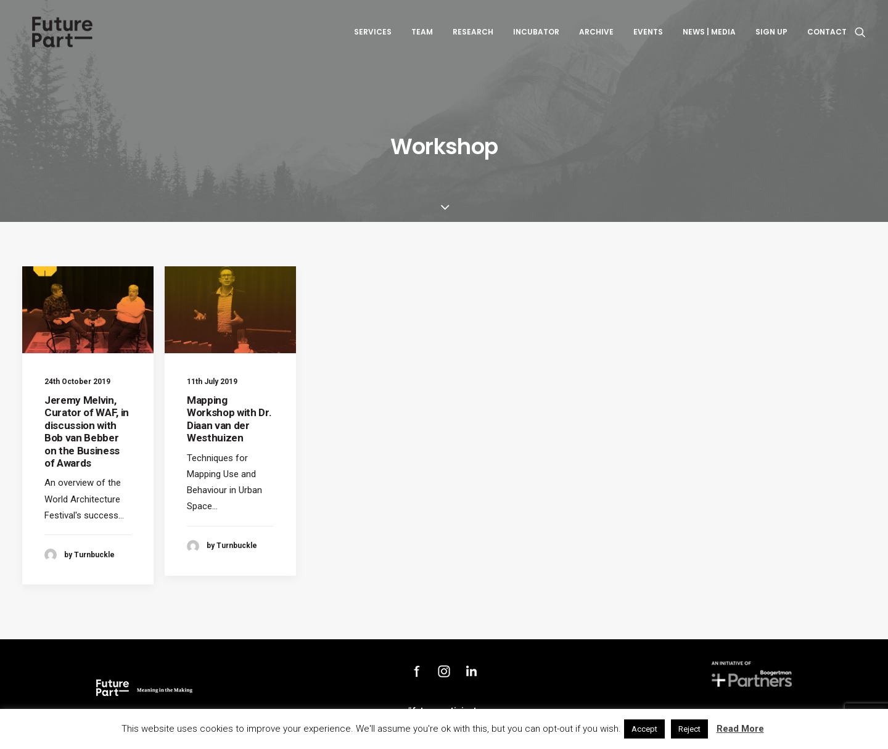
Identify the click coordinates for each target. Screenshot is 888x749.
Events (648, 36)
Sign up (771, 36)
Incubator (536, 36)
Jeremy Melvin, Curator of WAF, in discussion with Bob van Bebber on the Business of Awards (86, 431)
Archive (596, 36)
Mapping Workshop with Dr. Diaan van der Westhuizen (229, 419)
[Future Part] (61, 36)
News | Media (709, 36)
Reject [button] (689, 729)
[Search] (860, 36)
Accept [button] (644, 729)
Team (422, 36)
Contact (827, 36)
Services (373, 36)
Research (473, 36)
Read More (740, 728)
